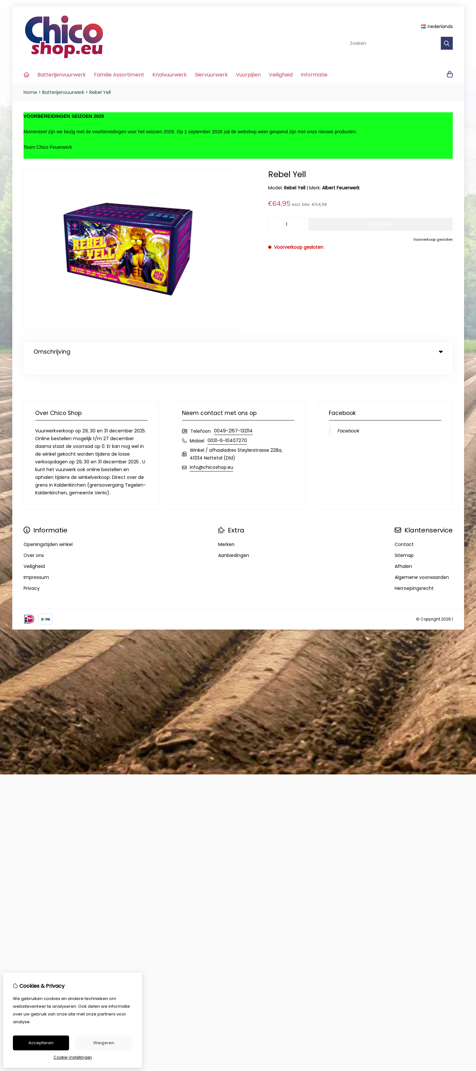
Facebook (348, 417)
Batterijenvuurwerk (61, 74)
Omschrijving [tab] (238, 352)
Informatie (314, 74)
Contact (404, 531)
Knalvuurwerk (169, 74)
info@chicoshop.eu (211, 454)
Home (30, 92)
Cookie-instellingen (73, 1057)
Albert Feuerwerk (341, 188)
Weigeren (103, 1043)
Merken (226, 531)
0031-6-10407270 (227, 427)
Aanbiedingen (233, 542)
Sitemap (404, 542)
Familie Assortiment (119, 74)
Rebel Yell (100, 92)
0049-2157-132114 (233, 417)
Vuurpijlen (248, 74)
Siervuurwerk (211, 74)
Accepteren (41, 1043)
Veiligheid (281, 74)
